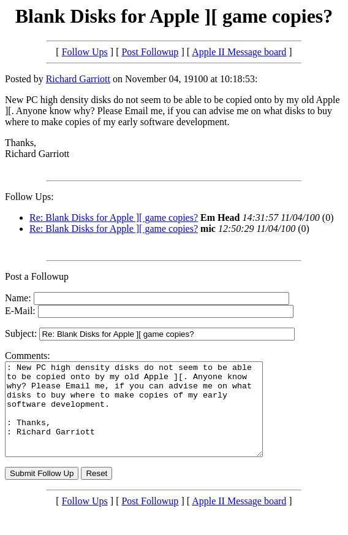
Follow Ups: (29, 196)
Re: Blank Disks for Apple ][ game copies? (113, 217)
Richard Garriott (78, 79)
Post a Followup (37, 276)
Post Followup (149, 52)
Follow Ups (85, 52)
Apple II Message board (239, 52)
